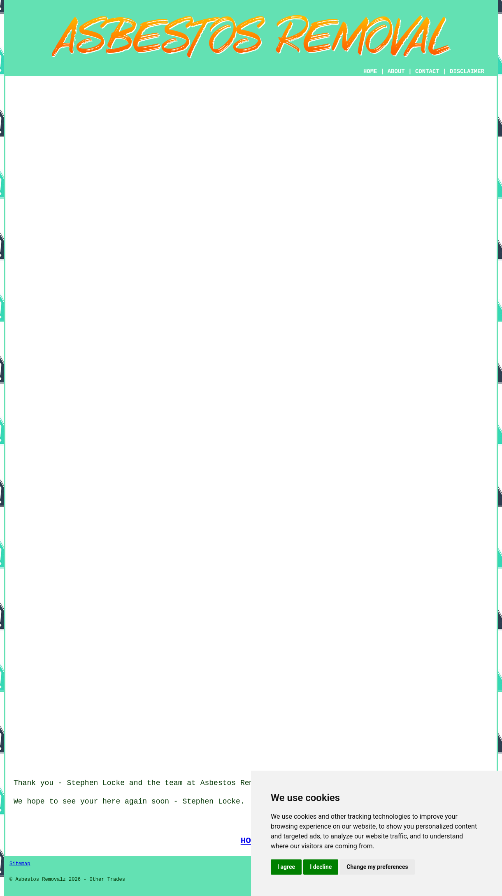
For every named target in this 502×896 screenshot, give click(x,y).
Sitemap (19, 864)
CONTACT (427, 71)
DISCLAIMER (467, 71)
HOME (370, 71)
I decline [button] (321, 867)
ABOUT (396, 71)
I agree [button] (286, 867)
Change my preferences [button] (377, 867)
